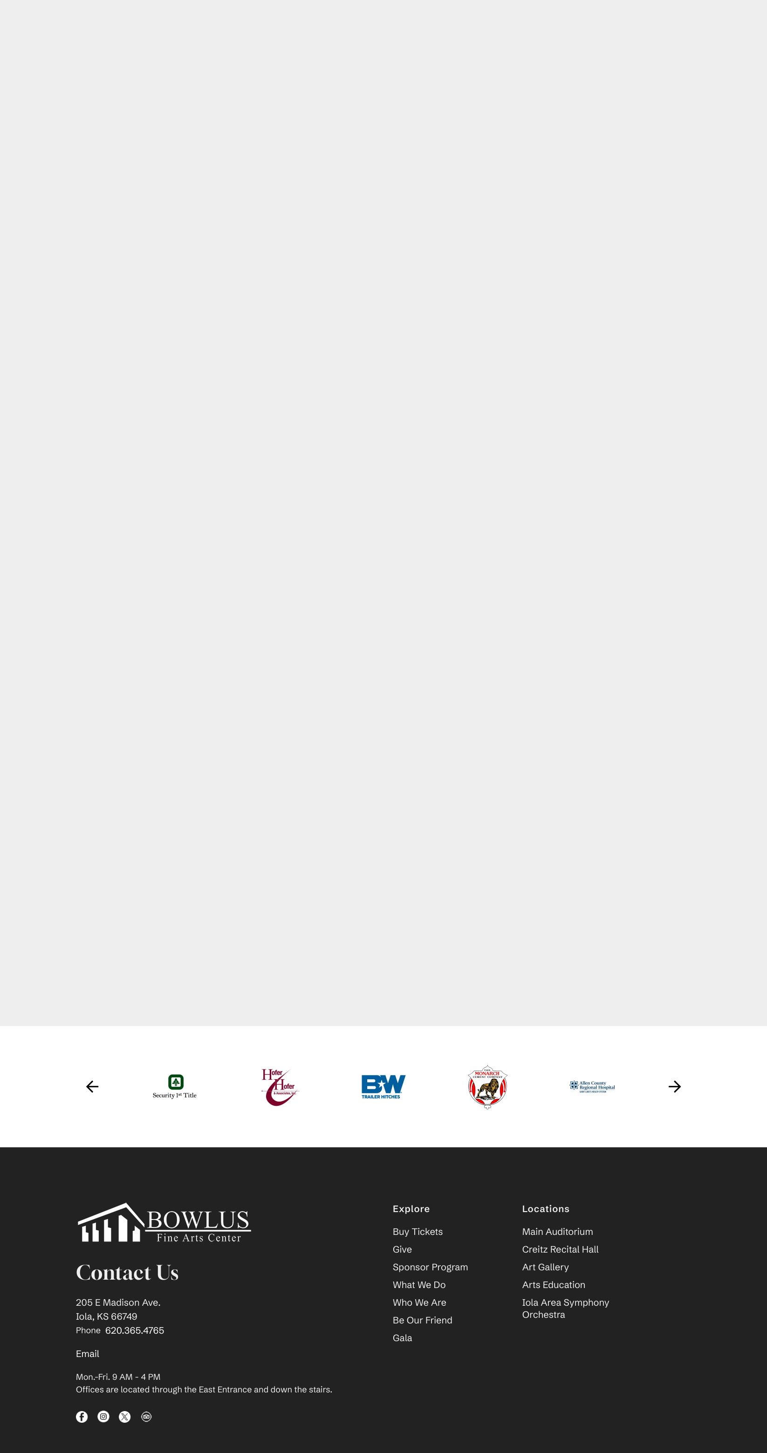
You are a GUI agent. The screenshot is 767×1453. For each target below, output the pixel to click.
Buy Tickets (418, 1233)
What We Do (419, 1286)
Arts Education (554, 1286)
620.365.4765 (134, 1331)
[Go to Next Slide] (674, 1087)
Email (87, 1355)
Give (402, 1250)
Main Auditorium (557, 1233)
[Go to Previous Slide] (92, 1087)
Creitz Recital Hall (560, 1250)
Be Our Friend (422, 1321)
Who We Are (419, 1303)
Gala (402, 1339)
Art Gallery (545, 1268)
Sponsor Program (430, 1268)
